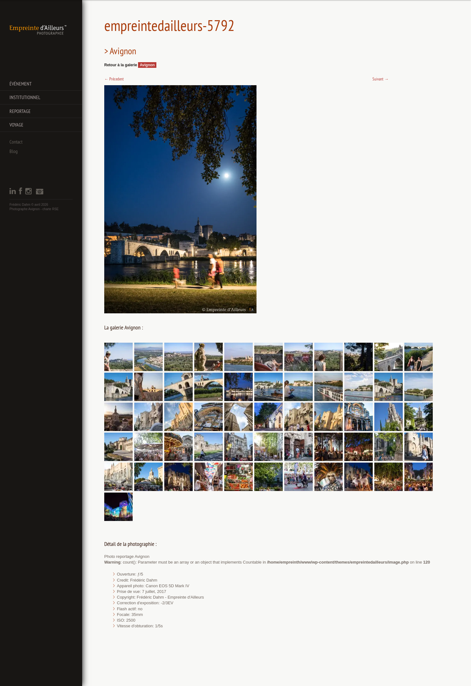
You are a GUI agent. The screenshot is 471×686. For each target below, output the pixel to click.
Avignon (147, 65)
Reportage (20, 111)
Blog (13, 151)
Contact (15, 142)
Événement (20, 83)
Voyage (16, 124)
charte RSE (50, 209)
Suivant (380, 78)
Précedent (114, 78)
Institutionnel (24, 97)
